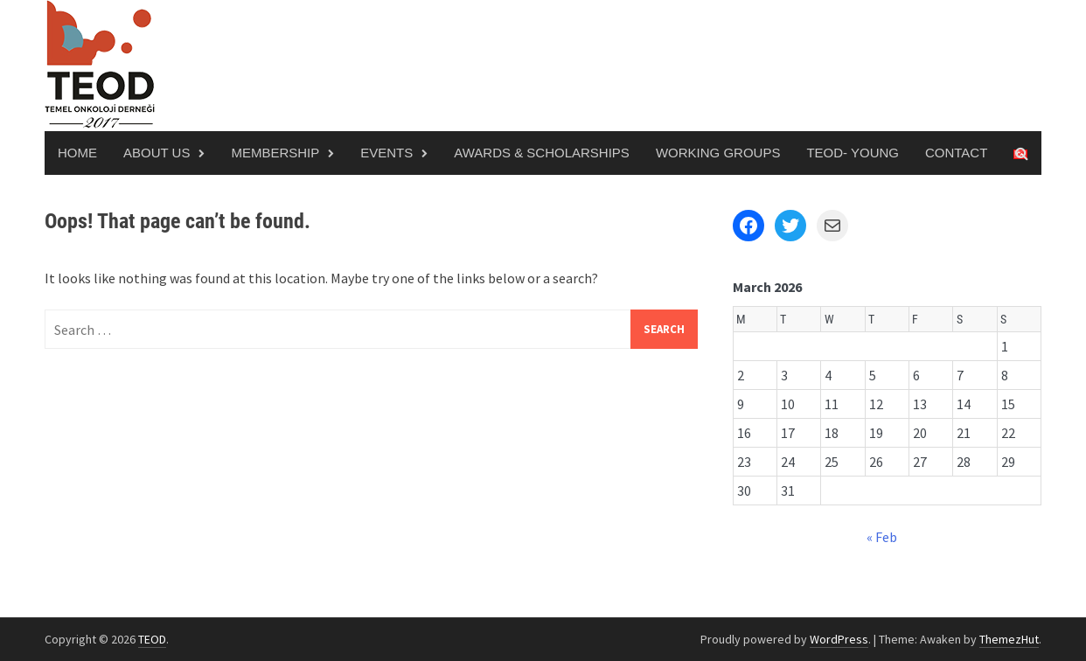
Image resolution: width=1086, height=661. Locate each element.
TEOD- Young (852, 152)
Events (386, 152)
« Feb (882, 537)
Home (77, 152)
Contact (956, 152)
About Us (156, 152)
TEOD (152, 639)
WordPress (839, 639)
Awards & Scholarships (542, 152)
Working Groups (718, 152)
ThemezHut (1009, 639)
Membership (275, 152)
